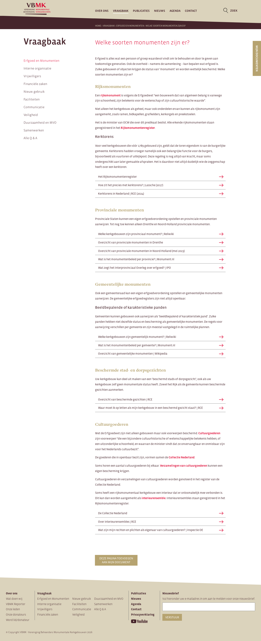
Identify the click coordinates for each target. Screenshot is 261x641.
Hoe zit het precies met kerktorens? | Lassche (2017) (160, 185)
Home (98, 26)
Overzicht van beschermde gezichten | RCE (160, 399)
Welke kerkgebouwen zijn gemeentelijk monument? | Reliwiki (160, 336)
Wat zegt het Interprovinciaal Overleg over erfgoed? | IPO (160, 267)
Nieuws (159, 10)
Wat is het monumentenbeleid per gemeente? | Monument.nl (160, 345)
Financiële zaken (35, 84)
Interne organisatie (37, 68)
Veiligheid (31, 115)
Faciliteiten (32, 99)
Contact (191, 10)
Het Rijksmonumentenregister (160, 176)
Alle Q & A (30, 138)
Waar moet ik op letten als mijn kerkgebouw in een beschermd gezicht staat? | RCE (160, 407)
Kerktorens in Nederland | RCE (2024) (160, 193)
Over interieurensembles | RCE (160, 521)
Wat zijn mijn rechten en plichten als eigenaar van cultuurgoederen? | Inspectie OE (160, 530)
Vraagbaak (120, 10)
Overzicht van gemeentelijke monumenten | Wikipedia (160, 353)
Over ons (102, 10)
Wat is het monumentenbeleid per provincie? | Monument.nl (160, 259)
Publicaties (141, 10)
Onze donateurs (16, 614)
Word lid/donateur (17, 619)
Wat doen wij (14, 598)
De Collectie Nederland (160, 513)
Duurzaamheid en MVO (40, 122)
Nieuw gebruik (34, 91)
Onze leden (13, 609)
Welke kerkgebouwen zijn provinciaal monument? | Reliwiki (160, 234)
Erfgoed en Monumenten (130, 26)
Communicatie (34, 107)
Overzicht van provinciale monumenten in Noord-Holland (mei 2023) (160, 250)
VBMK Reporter (15, 604)
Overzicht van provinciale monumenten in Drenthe (160, 242)
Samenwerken (34, 130)
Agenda (175, 10)
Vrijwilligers (32, 76)
